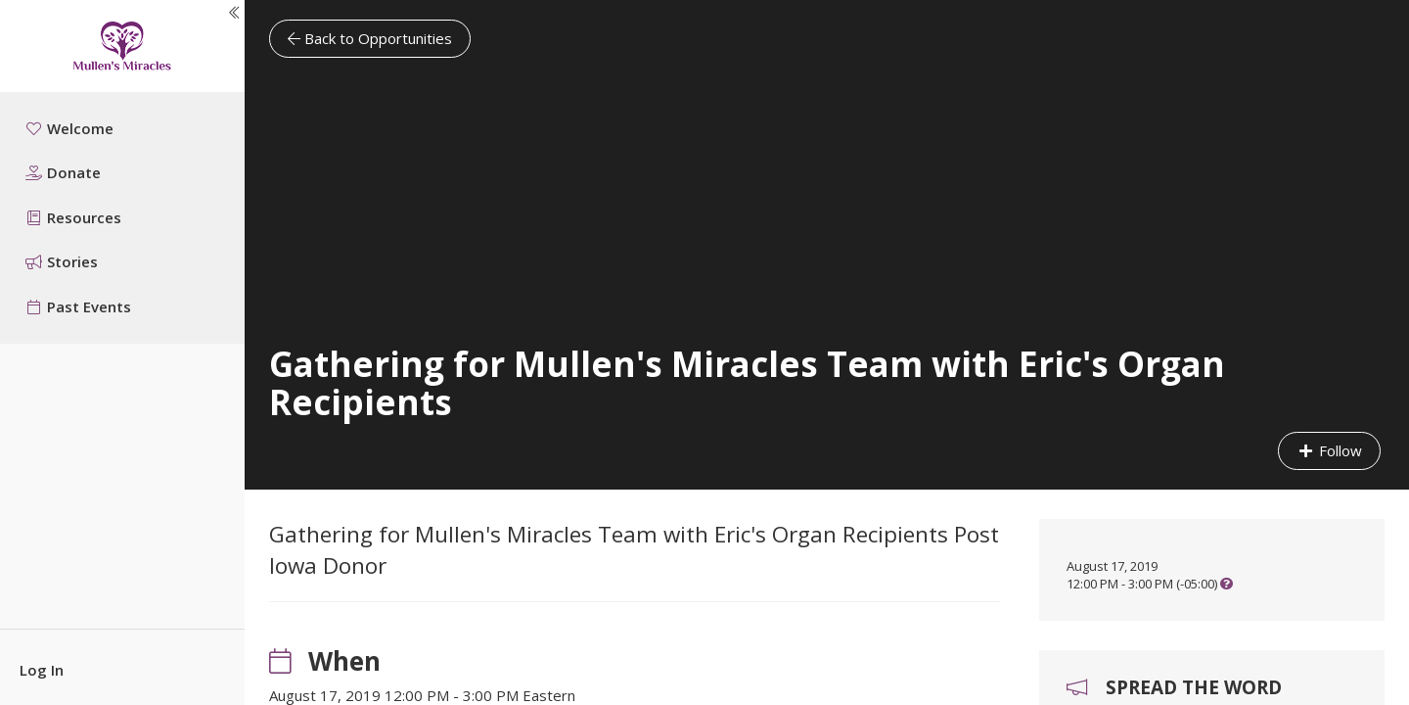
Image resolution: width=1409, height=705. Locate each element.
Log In (42, 670)
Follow (1329, 450)
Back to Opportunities (370, 38)
